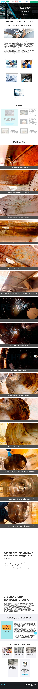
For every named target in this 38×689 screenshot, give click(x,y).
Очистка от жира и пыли (20, 21)
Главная (7, 21)
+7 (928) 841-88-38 (26, 1)
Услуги (11, 21)
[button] (33, 11)
